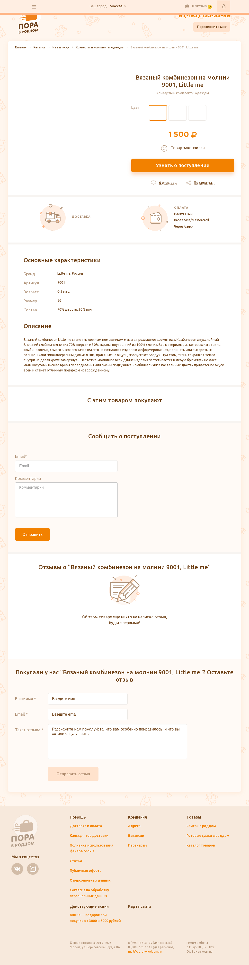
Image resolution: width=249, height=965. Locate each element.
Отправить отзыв (73, 774)
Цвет (135, 107)
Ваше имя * (25, 698)
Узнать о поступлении (183, 165)
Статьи (76, 861)
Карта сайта (139, 906)
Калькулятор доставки (89, 836)
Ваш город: (106, 6)
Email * (21, 714)
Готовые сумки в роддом (208, 836)
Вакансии (136, 836)
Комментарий (28, 478)
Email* (21, 456)
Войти (223, 6)
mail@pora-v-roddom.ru (145, 951)
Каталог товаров (201, 845)
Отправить (32, 534)
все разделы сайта (34, 7)
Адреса (134, 826)
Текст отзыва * (29, 730)
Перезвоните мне (212, 27)
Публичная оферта (85, 871)
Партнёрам (137, 845)
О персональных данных (90, 880)
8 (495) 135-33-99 (204, 15)
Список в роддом (201, 826)
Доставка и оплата (86, 826)
